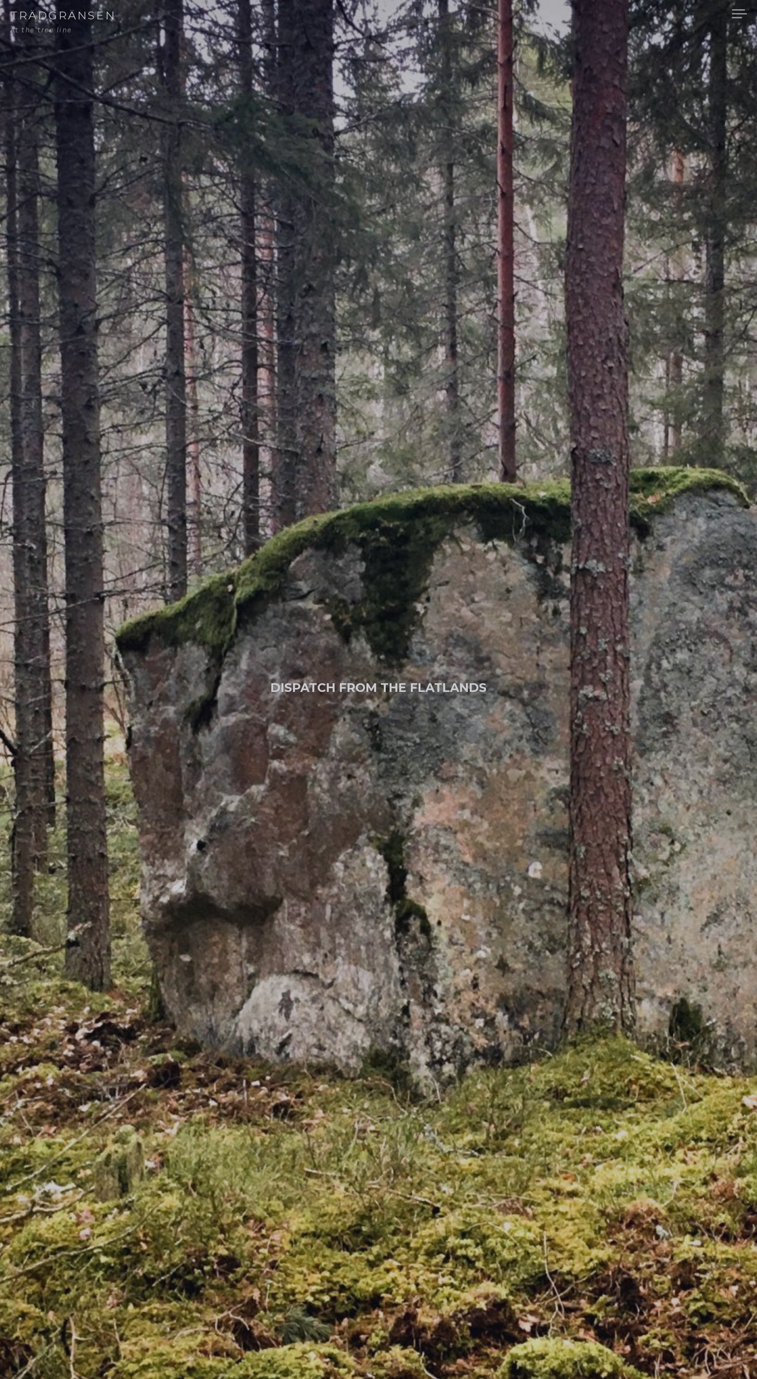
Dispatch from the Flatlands (378, 687)
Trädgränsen (63, 15)
